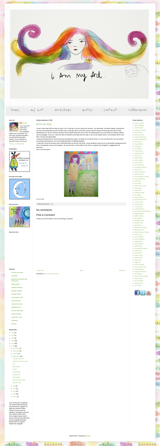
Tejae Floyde (138, 278)
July (14, 386)
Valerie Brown (138, 283)
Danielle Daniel (139, 153)
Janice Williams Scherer (141, 176)
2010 (13, 346)
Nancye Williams (139, 239)
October (15, 353)
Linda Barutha (138, 204)
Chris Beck (137, 146)
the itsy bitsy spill (17, 310)
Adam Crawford (139, 123)
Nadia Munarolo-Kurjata (141, 232)
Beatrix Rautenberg (140, 137)
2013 (13, 338)
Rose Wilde (137, 253)
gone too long (43, 124)
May (14, 391)
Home (81, 270)
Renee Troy (138, 250)
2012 (13, 341)
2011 (13, 343)
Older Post (122, 270)
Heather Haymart (139, 172)
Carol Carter (138, 142)
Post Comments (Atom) (52, 274)
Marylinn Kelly (138, 223)
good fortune (16, 366)
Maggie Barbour (139, 213)
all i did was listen (17, 272)
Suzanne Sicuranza (140, 271)
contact (110, 110)
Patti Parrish (138, 246)
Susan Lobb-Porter (140, 267)
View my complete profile (16, 144)
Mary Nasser (138, 218)
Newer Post (40, 270)
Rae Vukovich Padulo (140, 248)
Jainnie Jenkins (139, 174)
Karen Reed (138, 190)
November (16, 351)
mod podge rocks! (17, 297)
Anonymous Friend (140, 130)
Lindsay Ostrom (139, 209)
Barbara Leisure (139, 135)
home (15, 110)
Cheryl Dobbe (138, 144)
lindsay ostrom (16, 294)
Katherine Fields (139, 192)
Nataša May (138, 241)
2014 (13, 335)
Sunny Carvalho (139, 264)
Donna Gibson (138, 160)
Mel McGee (137, 225)
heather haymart (16, 291)
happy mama (15, 284)
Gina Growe (138, 169)
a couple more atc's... (18, 358)
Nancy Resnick (139, 237)
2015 (13, 333)
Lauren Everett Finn (140, 199)
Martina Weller (138, 216)
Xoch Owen (138, 285)
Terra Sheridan (138, 281)
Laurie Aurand (138, 202)
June (14, 388)
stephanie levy (16, 307)
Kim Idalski (137, 195)
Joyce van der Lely (140, 186)
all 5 (13, 364)
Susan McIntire (139, 269)
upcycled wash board (18, 380)
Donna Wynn (138, 162)
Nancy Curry (138, 234)
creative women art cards (20, 361)
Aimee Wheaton (139, 125)
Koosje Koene (138, 197)
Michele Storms (139, 230)
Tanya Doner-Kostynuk (141, 276)
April (14, 394)
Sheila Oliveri (138, 257)
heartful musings (16, 287)
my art (37, 110)
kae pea (24, 123)
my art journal (15, 301)
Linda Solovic (138, 206)
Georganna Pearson (140, 167)
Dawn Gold (137, 155)
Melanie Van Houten (140, 227)
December (16, 348)
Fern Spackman (139, 165)
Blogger (88, 436)
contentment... (16, 372)
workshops (63, 110)
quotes (87, 110)
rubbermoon (137, 110)
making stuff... (16, 374)
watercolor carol (16, 317)
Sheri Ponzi (137, 260)
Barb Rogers (138, 132)
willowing (14, 320)
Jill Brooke (137, 181)
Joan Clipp (137, 183)
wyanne (13, 324)
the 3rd (14, 369)
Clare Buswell (138, 151)
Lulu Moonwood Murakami (142, 211)
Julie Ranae (138, 188)
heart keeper (16, 377)
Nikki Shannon (138, 244)
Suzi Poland (138, 274)
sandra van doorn (17, 304)
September (16, 356)
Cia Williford (138, 149)
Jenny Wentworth (139, 179)
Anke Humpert (138, 128)
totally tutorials (16, 314)
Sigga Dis (137, 262)
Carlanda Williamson (140, 139)
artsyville (14, 276)
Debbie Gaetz (138, 158)
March (15, 396)
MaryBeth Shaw (139, 220)
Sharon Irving (138, 255)
